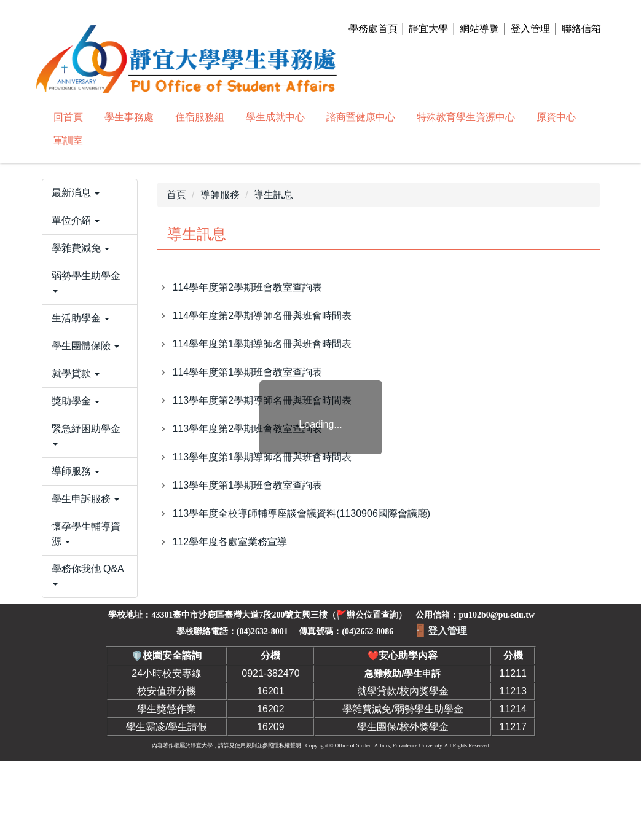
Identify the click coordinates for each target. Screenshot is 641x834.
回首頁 (68, 117)
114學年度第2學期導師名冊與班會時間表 (262, 315)
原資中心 (556, 117)
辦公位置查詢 (372, 688)
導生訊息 (273, 194)
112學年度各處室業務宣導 (230, 542)
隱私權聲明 (287, 819)
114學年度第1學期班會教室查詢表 (248, 372)
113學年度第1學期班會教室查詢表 (248, 485)
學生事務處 (129, 117)
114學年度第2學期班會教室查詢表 (248, 287)
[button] (89, 235)
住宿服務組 (199, 117)
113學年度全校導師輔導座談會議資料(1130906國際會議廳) (302, 513)
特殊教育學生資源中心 (466, 117)
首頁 (176, 194)
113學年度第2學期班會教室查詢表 (248, 428)
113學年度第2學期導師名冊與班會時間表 (262, 400)
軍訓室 (68, 140)
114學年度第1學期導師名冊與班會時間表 (262, 344)
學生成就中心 (275, 117)
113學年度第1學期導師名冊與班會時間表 (262, 457)
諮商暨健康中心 (360, 117)
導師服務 (220, 194)
